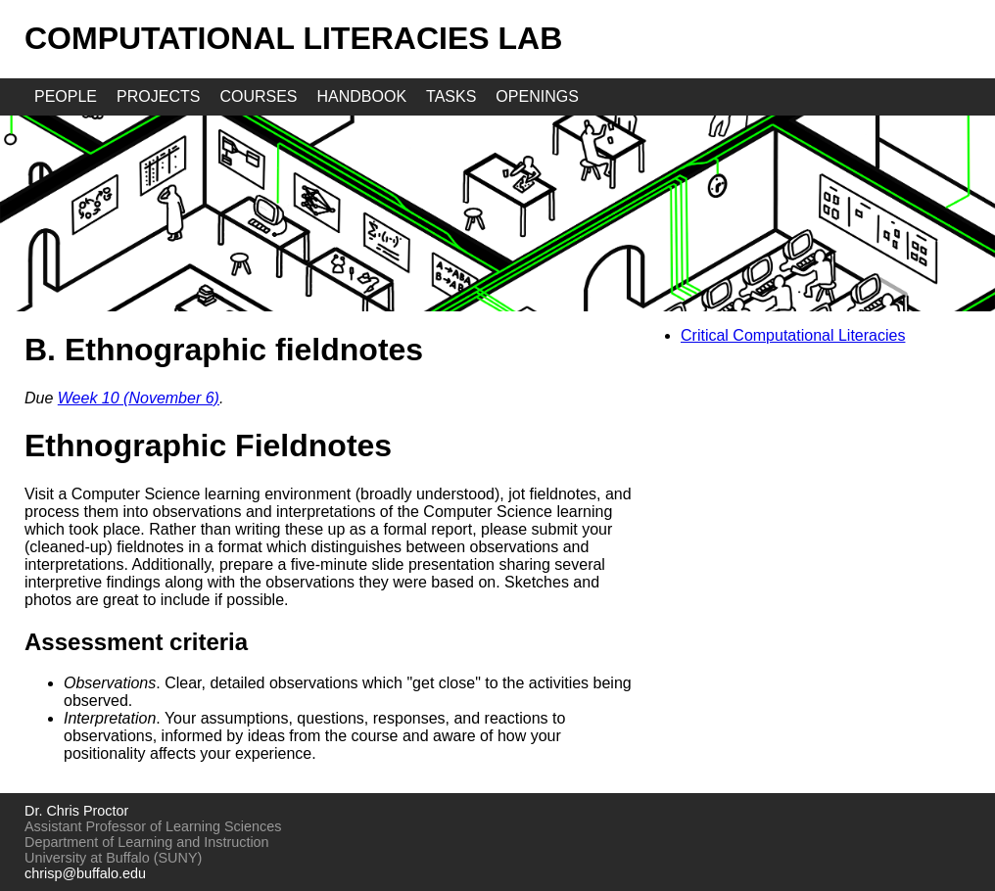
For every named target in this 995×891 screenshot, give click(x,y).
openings (537, 96)
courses (258, 96)
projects (158, 96)
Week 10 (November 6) (138, 398)
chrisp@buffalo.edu (85, 873)
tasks (451, 96)
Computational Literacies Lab (293, 38)
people (65, 96)
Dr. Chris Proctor (76, 811)
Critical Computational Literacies (793, 335)
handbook (362, 96)
